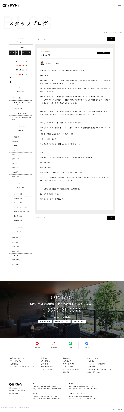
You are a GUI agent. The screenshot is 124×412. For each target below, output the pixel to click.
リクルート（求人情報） (72, 369)
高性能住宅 (14, 364)
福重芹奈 (15, 168)
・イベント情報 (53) (19, 194)
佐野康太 (15, 141)
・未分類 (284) (17, 216)
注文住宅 (44, 358)
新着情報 (66, 372)
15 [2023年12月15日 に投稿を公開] (23, 65)
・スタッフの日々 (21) (20, 207)
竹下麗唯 (15, 172)
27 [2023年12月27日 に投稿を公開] (17, 74)
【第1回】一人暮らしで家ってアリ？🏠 (22, 103)
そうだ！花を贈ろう (18, 109)
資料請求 (91, 366)
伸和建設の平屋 (47, 366)
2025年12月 (16, 260)
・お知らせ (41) (17, 198)
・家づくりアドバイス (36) (21, 211)
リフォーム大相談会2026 (20, 113)
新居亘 (14, 154)
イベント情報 (68, 366)
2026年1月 (15, 255)
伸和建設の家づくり (17, 358)
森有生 (14, 163)
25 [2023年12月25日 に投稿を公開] (10, 74)
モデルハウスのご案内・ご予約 (99, 369)
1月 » (10, 82)
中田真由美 (16, 137)
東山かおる (16, 159)
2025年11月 (16, 264)
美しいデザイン (16, 361)
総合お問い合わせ (94, 372)
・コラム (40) (17, 202)
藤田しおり (16, 176)
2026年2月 (15, 251)
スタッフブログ (69, 364)
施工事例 (66, 358)
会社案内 (91, 361)
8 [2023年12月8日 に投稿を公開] (23, 61)
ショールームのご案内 (96, 364)
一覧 (110, 39)
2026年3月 (15, 246)
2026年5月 (15, 238)
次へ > (46, 39)
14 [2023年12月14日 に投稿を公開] (20, 65)
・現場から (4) (17, 220)
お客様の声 (67, 361)
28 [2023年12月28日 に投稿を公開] (20, 74)
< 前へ (38, 39)
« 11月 (11, 77)
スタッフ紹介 (93, 358)
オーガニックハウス (48, 369)
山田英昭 (15, 150)
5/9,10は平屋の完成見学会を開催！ (21, 118)
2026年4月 (15, 242)
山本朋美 (15, 146)
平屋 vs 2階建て (17, 98)
